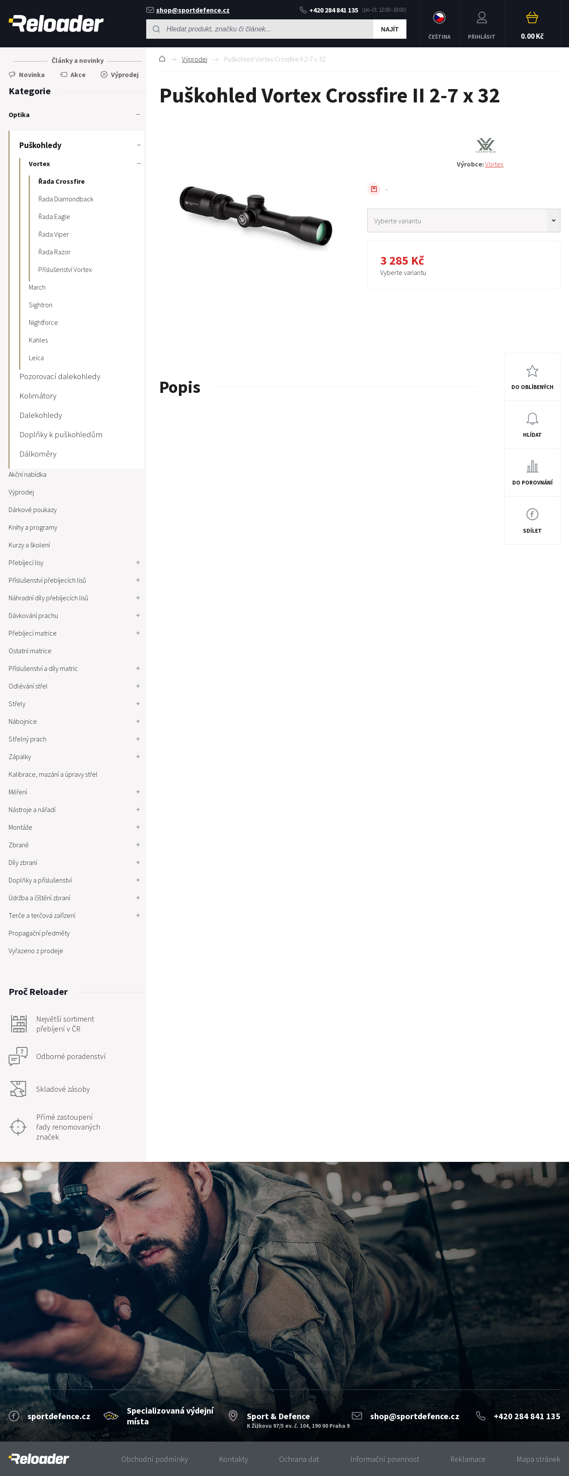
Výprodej (194, 59)
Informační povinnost (384, 1459)
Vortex (494, 164)
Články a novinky (78, 60)
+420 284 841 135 (329, 10)
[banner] (39, 1459)
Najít (389, 29)
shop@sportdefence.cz (188, 10)
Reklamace (468, 1459)
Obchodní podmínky (154, 1459)
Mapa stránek (538, 1459)
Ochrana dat (299, 1459)
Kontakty (233, 1459)
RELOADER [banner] (56, 23)
